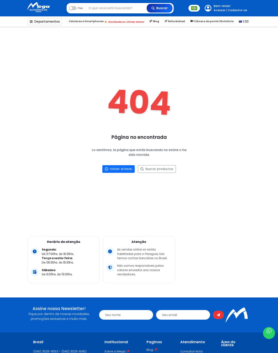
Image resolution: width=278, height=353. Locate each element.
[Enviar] (218, 315)
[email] (183, 315)
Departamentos (45, 21)
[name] (126, 315)
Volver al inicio (118, 169)
